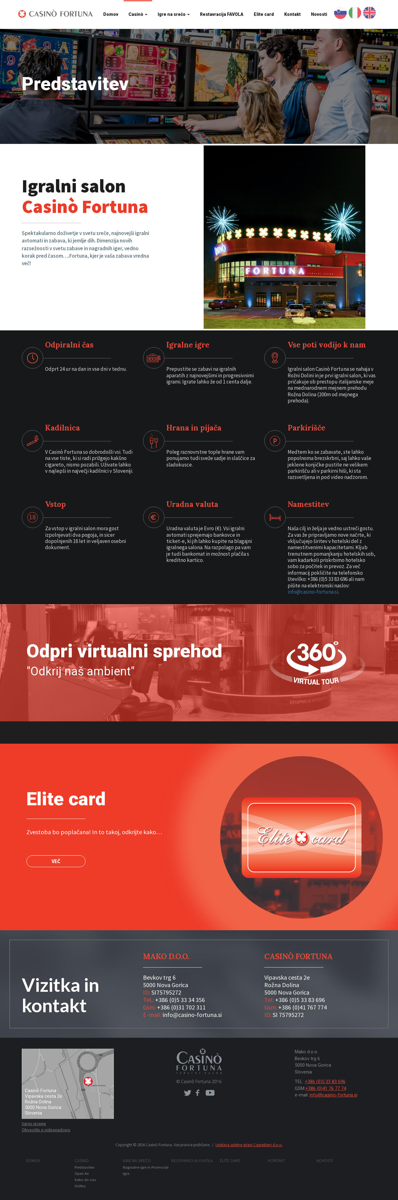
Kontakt (292, 14)
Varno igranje (34, 1123)
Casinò (137, 14)
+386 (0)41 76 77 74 (325, 1088)
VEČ (56, 861)
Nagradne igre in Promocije (146, 1167)
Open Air (82, 1173)
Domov (110, 14)
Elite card (264, 14)
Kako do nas (85, 1179)
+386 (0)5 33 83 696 (325, 1081)
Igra (126, 1173)
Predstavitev (85, 1167)
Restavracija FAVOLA (221, 14)
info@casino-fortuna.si (313, 591)
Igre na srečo (174, 14)
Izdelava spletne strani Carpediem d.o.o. (249, 1144)
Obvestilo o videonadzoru (46, 1130)
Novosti (319, 14)
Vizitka (80, 1186)
